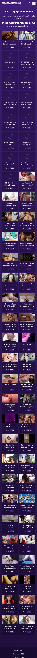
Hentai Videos (18, 650)
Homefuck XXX (18, 654)
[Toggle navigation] (34, 3)
